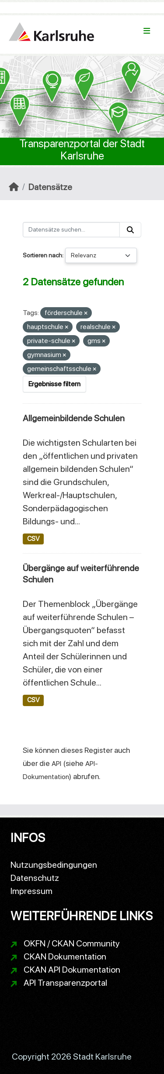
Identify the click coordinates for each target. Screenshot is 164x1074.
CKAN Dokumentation (65, 956)
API (56, 763)
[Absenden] (130, 229)
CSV (33, 539)
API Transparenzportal (65, 982)
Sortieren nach (42, 255)
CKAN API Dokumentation (72, 969)
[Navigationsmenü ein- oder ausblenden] (146, 31)
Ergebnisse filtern (54, 384)
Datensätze (50, 187)
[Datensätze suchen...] (71, 229)
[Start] (14, 187)
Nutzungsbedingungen (53, 864)
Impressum (31, 891)
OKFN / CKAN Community (72, 943)
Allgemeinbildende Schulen (74, 418)
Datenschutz (34, 878)
